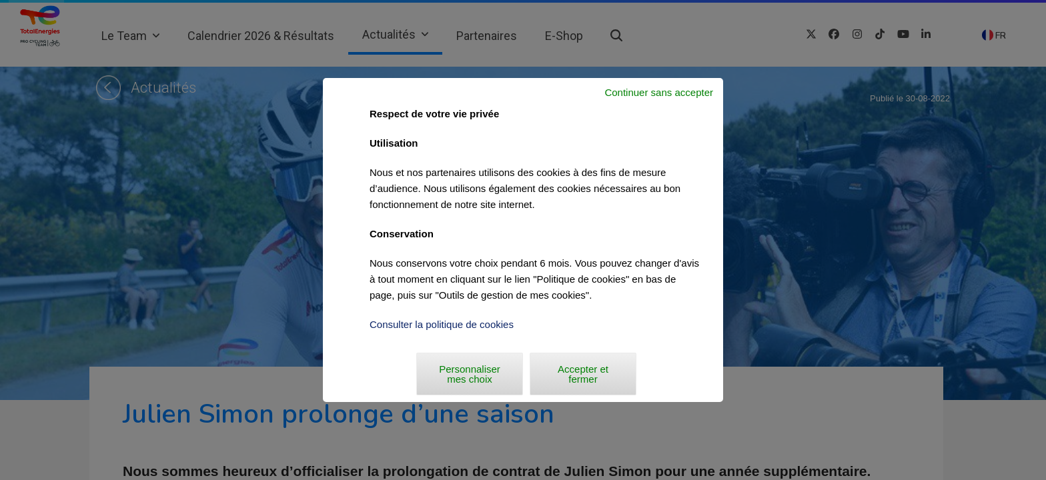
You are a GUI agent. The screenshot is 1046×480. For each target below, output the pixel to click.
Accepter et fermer (583, 374)
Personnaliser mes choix (469, 374)
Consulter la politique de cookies (442, 324)
